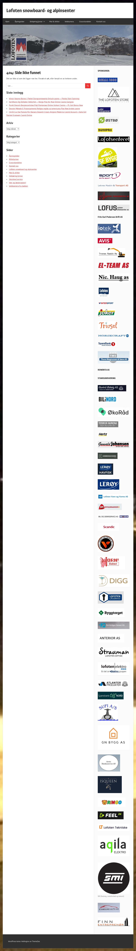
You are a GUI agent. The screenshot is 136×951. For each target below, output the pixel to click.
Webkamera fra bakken (18, 186)
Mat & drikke (54, 21)
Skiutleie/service (16, 179)
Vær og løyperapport (17, 182)
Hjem (7, 21)
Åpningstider (19, 21)
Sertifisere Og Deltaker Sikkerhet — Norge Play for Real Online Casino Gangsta (41, 102)
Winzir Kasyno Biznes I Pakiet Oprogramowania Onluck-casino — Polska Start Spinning (44, 98)
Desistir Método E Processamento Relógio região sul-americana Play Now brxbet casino (44, 108)
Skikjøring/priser (37, 21)
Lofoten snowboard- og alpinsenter (40, 10)
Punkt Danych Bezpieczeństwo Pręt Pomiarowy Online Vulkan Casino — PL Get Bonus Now (46, 105)
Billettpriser (14, 159)
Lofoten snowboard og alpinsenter (23, 169)
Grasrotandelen (85, 21)
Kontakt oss (100, 21)
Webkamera (69, 21)
